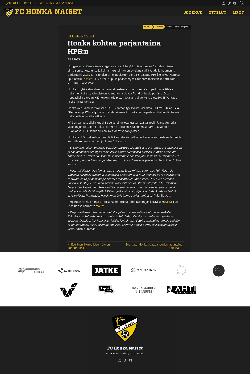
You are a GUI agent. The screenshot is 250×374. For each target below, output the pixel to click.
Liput (238, 12)
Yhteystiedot (64, 3)
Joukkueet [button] (13, 3)
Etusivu (147, 26)
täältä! (100, 206)
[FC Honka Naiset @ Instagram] (223, 3)
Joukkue (193, 12)
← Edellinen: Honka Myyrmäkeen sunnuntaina (89, 246)
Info (41, 3)
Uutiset (159, 26)
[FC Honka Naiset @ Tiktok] (229, 3)
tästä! (90, 79)
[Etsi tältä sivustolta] (241, 3)
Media (50, 3)
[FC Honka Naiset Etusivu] (44, 12)
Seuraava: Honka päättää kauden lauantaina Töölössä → (154, 246)
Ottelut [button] (29, 3)
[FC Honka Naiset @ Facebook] (235, 3)
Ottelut (217, 12)
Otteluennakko (81, 36)
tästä (168, 202)
